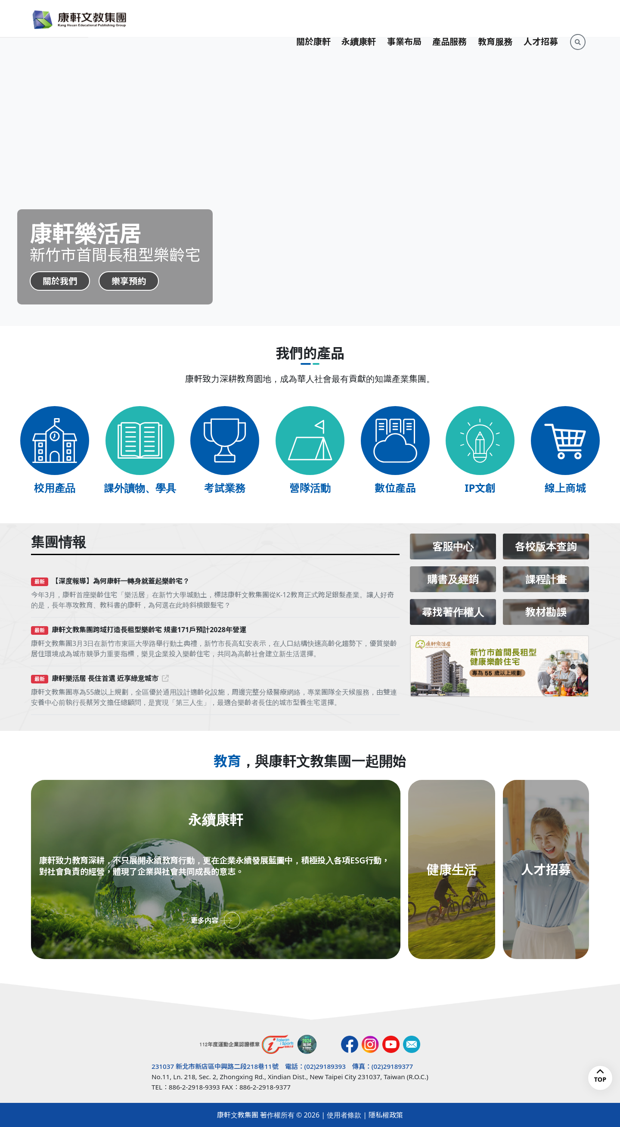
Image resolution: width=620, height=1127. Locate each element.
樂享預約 (129, 281)
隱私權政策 (386, 1115)
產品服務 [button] (449, 18)
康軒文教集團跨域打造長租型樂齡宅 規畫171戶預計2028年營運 (149, 629)
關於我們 (60, 281)
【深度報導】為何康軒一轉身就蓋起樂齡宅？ (120, 581)
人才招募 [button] (541, 18)
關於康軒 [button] (313, 18)
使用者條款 (344, 1115)
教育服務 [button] (495, 18)
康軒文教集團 (237, 1115)
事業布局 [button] (404, 18)
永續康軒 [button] (358, 18)
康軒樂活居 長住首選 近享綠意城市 (110, 678)
